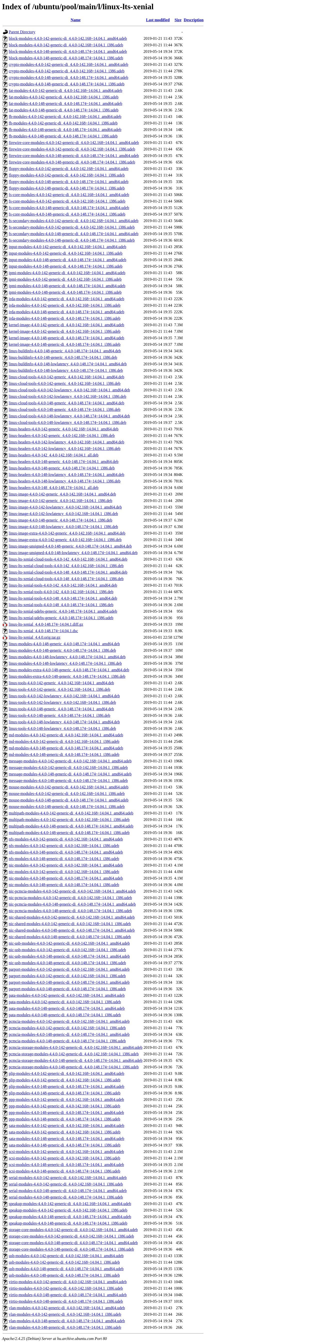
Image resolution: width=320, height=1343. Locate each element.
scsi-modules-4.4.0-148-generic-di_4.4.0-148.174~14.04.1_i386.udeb (64, 1171)
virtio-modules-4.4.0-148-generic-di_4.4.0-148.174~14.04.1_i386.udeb (66, 1301)
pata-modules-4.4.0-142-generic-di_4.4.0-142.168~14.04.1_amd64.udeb (67, 995)
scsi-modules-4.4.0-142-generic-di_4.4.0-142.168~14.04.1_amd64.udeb (66, 1151)
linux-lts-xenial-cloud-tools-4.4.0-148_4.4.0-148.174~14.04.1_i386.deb (66, 579)
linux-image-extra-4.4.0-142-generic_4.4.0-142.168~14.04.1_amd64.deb (67, 533)
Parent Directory (22, 32)
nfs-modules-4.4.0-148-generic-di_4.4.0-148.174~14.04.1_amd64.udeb (66, 852)
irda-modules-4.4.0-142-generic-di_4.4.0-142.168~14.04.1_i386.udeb (64, 305)
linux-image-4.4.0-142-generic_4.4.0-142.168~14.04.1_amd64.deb (62, 494)
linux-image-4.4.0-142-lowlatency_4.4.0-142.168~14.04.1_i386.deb (63, 514)
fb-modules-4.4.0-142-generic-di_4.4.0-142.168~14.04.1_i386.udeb (63, 123)
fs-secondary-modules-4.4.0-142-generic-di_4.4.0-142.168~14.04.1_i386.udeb (72, 227)
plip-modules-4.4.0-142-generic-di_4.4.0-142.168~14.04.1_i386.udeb (64, 1080)
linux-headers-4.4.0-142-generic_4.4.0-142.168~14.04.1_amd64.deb (63, 429)
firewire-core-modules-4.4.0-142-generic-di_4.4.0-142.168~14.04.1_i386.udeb (72, 149)
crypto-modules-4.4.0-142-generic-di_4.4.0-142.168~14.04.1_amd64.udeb (68, 64)
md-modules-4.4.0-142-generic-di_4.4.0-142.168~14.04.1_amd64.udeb (66, 735)
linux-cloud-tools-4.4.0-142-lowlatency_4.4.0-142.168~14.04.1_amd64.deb (69, 390)
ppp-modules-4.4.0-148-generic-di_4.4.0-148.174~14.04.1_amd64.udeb (66, 1112)
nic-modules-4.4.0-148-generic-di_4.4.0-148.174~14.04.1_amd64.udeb (66, 878)
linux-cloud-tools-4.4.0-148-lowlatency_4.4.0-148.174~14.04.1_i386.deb (67, 422)
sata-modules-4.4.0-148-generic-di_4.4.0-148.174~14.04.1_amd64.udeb (66, 1138)
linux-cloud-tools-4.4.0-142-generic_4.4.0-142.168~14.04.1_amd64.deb (66, 377)
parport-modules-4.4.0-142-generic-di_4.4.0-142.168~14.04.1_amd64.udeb (69, 969)
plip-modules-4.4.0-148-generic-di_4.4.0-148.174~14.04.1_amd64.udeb (66, 1086)
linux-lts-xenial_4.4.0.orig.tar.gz (34, 637)
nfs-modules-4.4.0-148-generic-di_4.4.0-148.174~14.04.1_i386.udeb (64, 859)
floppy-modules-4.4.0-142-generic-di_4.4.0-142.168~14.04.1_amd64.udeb (68, 168)
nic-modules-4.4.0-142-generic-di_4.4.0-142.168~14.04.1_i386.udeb (64, 872)
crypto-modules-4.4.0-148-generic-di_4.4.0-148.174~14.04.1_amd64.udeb (68, 77)
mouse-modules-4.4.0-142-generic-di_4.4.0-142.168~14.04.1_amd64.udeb (68, 787)
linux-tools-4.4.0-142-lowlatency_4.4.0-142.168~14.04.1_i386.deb (62, 702)
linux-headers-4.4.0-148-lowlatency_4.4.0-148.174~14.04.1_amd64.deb (66, 474)
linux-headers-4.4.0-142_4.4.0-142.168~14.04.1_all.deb (53, 455)
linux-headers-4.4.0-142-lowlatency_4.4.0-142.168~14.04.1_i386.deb (64, 448)
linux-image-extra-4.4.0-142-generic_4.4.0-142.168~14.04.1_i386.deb (65, 540)
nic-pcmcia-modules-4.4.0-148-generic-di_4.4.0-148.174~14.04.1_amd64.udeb (72, 904)
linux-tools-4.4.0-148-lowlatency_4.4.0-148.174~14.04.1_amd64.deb (64, 722)
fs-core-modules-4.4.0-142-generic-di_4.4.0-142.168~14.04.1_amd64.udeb (69, 195)
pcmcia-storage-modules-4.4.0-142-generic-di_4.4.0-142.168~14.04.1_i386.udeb (74, 1054)
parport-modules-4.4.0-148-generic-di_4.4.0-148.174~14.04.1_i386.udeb (67, 989)
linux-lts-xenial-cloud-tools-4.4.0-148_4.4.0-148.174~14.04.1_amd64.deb (68, 572)
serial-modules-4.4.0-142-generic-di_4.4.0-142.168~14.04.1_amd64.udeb (68, 1178)
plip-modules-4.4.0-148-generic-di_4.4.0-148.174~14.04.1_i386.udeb (64, 1093)
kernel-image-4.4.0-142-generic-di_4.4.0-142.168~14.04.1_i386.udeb (64, 331)
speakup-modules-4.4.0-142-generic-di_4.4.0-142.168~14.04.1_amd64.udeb (70, 1204)
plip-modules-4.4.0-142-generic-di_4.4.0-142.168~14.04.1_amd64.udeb (66, 1073)
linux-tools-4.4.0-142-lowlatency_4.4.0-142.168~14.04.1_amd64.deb (64, 696)
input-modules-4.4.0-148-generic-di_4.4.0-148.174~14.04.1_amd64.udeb (67, 260)
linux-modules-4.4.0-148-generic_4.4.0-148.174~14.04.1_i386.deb (62, 650)
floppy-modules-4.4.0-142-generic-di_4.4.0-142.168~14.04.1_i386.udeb (67, 175)
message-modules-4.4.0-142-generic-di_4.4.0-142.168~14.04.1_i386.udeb (68, 767)
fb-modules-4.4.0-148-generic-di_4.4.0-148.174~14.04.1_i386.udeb (63, 136)
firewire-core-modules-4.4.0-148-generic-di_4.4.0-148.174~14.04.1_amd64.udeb (74, 155)
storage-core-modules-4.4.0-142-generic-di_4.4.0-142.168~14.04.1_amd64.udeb (73, 1230)
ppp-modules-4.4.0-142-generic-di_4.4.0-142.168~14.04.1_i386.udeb (64, 1106)
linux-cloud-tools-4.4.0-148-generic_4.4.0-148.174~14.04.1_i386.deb (64, 409)
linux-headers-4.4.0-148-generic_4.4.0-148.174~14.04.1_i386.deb (62, 468)
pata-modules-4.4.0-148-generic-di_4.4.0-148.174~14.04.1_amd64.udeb (67, 1008)
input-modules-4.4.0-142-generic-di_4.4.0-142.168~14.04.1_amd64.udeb (67, 247)
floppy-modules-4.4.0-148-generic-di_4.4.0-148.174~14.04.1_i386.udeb (67, 188)
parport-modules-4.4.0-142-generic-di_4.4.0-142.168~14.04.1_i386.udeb (67, 976)
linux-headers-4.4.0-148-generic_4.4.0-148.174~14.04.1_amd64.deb (63, 461)
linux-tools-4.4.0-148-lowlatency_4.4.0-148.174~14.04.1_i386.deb (62, 728)
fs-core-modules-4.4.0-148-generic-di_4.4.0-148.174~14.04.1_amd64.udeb (69, 208)
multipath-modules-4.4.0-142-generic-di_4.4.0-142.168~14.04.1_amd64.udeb (71, 813)
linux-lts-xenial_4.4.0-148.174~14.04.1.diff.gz (46, 624)
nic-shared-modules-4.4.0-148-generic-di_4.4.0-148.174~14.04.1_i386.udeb (70, 937)
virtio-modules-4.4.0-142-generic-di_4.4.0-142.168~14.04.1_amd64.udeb (68, 1282)
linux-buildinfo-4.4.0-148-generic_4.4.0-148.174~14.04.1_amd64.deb (65, 351)
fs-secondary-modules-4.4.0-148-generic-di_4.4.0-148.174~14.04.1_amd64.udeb (73, 234)
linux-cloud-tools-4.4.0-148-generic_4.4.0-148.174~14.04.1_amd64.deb (66, 403)
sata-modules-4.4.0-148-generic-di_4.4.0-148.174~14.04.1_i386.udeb (64, 1145)
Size (178, 20)
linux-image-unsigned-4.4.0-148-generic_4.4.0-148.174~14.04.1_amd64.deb (70, 546)
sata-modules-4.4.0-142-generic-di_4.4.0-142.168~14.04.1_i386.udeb (64, 1132)
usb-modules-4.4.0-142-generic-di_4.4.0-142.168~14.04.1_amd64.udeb (66, 1256)
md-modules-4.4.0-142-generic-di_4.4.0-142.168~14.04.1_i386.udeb (64, 741)
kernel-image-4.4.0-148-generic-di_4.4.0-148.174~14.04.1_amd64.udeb (66, 338)
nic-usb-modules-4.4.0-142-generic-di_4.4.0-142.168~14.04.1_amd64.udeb (69, 943)
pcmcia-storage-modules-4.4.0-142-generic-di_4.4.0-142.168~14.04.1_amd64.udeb (75, 1047)
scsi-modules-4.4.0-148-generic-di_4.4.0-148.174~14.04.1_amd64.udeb (66, 1164)
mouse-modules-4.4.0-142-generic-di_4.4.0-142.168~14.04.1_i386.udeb (67, 793)
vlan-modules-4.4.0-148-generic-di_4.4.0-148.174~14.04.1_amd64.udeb (67, 1321)
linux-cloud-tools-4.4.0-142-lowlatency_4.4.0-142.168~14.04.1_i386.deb (67, 396)
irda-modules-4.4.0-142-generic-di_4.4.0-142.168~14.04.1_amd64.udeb (66, 299)
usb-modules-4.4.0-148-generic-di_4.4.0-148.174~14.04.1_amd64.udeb (66, 1269)
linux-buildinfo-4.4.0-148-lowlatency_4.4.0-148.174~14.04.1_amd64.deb (68, 364)
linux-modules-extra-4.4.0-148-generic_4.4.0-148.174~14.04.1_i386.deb (67, 676)
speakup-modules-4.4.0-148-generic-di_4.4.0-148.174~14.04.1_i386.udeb (68, 1223)
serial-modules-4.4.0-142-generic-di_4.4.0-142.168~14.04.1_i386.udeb (66, 1184)
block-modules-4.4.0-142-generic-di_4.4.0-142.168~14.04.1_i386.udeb (66, 45)
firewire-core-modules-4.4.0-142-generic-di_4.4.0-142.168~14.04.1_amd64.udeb (74, 142)
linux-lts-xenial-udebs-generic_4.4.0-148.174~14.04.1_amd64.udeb (63, 611)
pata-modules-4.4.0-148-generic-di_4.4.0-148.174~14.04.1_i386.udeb (65, 1015)
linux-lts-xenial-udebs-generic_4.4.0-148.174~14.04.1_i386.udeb (61, 618)
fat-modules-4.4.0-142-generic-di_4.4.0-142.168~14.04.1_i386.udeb (63, 97)
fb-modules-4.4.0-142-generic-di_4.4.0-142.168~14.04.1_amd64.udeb (65, 116)
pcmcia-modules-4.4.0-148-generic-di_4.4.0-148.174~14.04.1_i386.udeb (67, 1041)
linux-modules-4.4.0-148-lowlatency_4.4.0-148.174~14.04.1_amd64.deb (67, 657)
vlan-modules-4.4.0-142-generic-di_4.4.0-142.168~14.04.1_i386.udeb (65, 1314)
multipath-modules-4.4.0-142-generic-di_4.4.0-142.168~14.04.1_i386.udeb (69, 819)
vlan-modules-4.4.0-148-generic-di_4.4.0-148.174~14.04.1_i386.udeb (65, 1327)
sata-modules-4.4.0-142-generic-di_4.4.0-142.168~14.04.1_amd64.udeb (66, 1125)
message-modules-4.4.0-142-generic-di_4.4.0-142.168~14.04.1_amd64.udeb (70, 761)
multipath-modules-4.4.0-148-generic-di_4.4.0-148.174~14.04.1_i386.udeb (69, 832)
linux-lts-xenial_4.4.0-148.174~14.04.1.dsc (43, 631)
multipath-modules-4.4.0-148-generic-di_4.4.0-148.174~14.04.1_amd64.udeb (71, 826)
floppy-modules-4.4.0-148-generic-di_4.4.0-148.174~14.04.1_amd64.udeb (68, 182)
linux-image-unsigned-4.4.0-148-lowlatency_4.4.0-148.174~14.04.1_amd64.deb (73, 553)
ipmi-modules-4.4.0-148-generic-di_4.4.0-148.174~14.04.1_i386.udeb (65, 292)
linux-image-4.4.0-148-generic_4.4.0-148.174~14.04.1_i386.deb (60, 520)
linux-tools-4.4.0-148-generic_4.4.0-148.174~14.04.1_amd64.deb (61, 709)
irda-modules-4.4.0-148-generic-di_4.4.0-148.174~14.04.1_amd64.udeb (66, 312)
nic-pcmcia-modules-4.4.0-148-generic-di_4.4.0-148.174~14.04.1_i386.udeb (70, 911)
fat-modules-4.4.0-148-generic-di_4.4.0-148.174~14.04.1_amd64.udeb (65, 103)
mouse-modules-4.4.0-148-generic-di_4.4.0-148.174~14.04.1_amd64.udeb (68, 800)
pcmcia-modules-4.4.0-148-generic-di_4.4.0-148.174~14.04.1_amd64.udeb (69, 1034)
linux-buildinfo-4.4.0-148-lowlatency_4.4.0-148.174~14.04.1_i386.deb (66, 370)
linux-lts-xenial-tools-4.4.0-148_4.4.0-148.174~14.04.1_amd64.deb (63, 598)
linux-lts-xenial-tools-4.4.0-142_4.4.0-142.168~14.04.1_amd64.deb (63, 585)
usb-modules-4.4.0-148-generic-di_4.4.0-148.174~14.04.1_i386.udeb (64, 1275)
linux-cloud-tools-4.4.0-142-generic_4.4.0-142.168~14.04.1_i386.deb (64, 383)
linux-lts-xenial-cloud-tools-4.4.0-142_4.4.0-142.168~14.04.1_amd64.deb (68, 559)
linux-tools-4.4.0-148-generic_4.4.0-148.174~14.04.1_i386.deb (59, 715)
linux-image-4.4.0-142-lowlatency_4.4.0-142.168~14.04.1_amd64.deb (65, 507)
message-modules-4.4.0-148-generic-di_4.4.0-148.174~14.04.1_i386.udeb (68, 780)
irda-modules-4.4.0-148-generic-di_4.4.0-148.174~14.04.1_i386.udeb (64, 318)
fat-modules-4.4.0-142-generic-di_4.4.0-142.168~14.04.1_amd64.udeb (65, 90)
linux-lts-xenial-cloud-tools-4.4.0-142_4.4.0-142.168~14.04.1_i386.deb (66, 566)
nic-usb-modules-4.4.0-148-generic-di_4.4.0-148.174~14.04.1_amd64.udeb (69, 956)
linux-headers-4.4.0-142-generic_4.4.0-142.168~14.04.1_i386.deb (62, 435)
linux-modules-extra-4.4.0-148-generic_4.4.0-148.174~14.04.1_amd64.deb (69, 670)
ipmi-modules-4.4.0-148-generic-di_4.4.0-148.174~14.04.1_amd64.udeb (67, 286)
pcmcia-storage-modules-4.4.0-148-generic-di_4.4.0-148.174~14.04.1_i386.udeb (74, 1067)
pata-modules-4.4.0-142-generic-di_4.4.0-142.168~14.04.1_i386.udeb (65, 1002)
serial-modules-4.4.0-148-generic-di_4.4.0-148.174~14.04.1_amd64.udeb (68, 1191)
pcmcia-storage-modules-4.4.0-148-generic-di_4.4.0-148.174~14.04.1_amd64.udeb (75, 1060)
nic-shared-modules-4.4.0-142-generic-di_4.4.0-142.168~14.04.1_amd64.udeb (72, 917)
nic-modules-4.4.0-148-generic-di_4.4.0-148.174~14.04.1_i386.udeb (64, 885)
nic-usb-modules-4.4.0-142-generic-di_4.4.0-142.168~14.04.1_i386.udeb (67, 950)
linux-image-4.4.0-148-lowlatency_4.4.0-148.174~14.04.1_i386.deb (63, 527)
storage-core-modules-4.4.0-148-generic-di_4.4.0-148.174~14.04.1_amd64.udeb (73, 1243)
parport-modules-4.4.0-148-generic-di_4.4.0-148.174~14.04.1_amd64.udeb (69, 982)
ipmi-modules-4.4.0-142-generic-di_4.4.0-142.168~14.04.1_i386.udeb (65, 279)
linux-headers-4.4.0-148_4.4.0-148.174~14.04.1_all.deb (53, 487)
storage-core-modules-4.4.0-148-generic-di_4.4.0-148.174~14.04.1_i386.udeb (71, 1249)
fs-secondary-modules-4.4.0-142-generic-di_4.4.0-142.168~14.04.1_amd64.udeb (73, 221)
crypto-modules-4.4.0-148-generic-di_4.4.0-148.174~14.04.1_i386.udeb (66, 84)
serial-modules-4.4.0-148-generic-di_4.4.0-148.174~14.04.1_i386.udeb (66, 1197)
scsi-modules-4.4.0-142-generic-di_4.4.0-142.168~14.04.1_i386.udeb (64, 1158)
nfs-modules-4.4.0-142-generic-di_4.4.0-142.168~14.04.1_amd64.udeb (66, 839)
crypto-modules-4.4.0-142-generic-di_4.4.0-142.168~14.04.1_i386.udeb (66, 71)
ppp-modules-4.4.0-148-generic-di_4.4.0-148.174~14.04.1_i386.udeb (64, 1119)
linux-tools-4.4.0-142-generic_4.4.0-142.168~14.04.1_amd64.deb (61, 683)
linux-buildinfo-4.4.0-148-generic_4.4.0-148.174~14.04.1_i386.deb (63, 357)
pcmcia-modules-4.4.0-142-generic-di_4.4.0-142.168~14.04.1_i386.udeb (67, 1028)
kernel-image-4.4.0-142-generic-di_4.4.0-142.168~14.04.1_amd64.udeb (66, 325)
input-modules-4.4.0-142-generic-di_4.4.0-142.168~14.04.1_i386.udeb (65, 253)
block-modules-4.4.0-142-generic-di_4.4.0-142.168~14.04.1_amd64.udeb (68, 38)
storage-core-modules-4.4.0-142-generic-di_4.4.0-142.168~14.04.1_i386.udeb (71, 1236)
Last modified (158, 20)
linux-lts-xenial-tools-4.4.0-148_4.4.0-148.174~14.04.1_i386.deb (61, 605)
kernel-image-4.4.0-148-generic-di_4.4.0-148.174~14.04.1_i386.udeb (64, 344)
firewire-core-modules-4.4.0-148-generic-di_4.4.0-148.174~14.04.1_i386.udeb (72, 162)
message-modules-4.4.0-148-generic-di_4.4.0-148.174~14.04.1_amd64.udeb (70, 774)
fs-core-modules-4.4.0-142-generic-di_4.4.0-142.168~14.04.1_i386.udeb (67, 201)
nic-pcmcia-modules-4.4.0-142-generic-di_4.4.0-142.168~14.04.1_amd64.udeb (72, 891)
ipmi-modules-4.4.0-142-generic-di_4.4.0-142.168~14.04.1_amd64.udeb (67, 273)
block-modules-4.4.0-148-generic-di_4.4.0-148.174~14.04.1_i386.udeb (66, 58)
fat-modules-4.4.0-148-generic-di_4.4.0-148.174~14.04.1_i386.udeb (63, 110)
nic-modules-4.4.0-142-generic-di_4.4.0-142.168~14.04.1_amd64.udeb (66, 865)
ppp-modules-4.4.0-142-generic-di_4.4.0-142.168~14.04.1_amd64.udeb (66, 1099)
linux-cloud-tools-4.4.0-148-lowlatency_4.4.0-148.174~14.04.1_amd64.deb (69, 416)
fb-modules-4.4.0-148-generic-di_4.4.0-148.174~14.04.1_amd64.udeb (65, 129)
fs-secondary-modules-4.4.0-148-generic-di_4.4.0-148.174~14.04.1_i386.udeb (72, 240)
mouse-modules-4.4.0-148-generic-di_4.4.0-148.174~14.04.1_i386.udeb (67, 806)
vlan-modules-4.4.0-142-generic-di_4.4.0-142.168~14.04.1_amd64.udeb (67, 1308)
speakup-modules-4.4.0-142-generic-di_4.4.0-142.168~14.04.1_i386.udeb (68, 1210)
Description (194, 20)
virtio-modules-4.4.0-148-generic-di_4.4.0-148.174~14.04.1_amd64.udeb (68, 1295)
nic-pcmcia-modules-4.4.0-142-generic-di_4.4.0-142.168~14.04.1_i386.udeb (70, 898)
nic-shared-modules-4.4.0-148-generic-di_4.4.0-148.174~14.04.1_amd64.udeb (72, 930)
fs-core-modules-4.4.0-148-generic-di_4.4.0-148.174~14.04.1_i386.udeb (67, 214)
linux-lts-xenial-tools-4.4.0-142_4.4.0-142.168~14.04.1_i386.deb (61, 592)
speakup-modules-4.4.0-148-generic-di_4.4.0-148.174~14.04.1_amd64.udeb (70, 1217)
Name (75, 20)
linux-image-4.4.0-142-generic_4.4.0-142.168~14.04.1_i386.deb (60, 500)
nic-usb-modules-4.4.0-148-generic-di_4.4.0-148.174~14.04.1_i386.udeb (67, 963)
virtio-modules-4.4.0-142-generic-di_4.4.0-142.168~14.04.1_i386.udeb (66, 1288)
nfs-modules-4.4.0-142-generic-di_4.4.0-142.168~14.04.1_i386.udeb (64, 846)
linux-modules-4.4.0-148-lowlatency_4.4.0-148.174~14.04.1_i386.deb (65, 663)
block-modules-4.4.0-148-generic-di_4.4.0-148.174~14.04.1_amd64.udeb (68, 51)
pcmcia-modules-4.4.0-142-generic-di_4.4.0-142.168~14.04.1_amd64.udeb (69, 1021)
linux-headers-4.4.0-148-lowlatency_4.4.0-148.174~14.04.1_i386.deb (64, 481)
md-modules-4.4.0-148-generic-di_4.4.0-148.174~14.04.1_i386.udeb (64, 754)
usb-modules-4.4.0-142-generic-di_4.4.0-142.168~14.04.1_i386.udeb (64, 1262)
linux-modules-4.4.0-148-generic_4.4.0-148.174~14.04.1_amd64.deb (64, 644)
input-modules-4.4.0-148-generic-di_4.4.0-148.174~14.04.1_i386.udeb (65, 266)
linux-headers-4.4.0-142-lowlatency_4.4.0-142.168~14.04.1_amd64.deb (66, 442)
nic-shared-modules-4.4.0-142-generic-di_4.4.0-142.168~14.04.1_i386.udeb (70, 924)
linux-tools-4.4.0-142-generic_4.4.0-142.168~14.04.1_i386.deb (59, 689)
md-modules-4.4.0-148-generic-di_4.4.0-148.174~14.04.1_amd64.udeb (66, 748)
